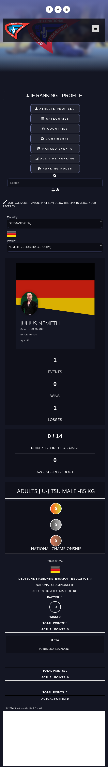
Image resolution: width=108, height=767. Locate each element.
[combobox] (55, 224)
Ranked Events (55, 148)
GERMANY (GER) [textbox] (20, 223)
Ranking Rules (55, 168)
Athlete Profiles (55, 108)
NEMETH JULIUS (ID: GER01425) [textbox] (30, 247)
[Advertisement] (54, 738)
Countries (55, 128)
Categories (55, 118)
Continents (55, 138)
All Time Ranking (55, 158)
